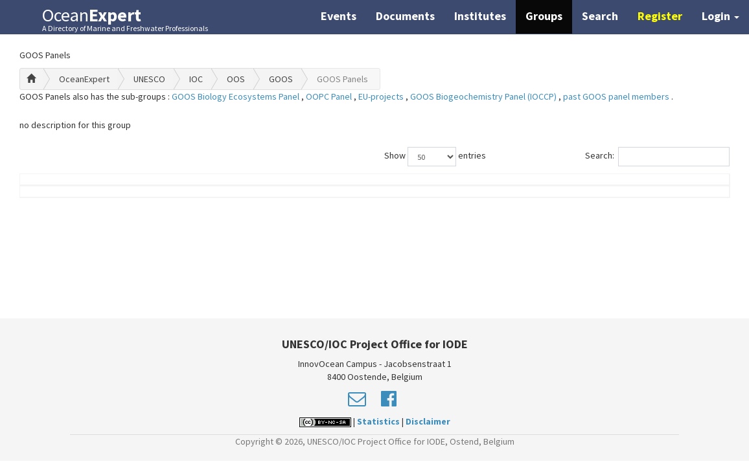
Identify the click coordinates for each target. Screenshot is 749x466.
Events (338, 15)
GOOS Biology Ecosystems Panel (236, 96)
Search (600, 15)
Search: (657, 156)
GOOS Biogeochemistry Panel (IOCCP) (484, 96)
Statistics (378, 421)
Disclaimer (428, 421)
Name (73, 199)
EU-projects (382, 96)
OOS (236, 79)
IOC (196, 79)
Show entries (435, 156)
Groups (543, 15)
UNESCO (149, 79)
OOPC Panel (330, 96)
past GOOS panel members (617, 96)
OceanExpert (84, 79)
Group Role (546, 199)
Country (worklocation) (660, 192)
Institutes (480, 15)
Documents (405, 15)
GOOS (281, 79)
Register (660, 15)
